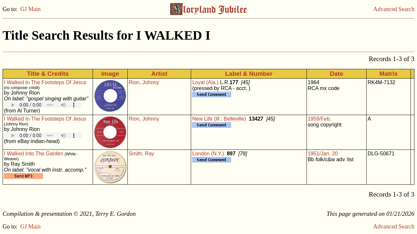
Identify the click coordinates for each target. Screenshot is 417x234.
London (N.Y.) (208, 153)
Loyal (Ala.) (205, 82)
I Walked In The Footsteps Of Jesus (45, 82)
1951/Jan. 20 (323, 153)
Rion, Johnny (144, 82)
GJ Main (30, 9)
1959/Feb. (319, 119)
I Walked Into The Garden (33, 153)
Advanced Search (393, 9)
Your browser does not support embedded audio (43, 105)
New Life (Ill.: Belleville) (219, 119)
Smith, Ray (141, 153)
